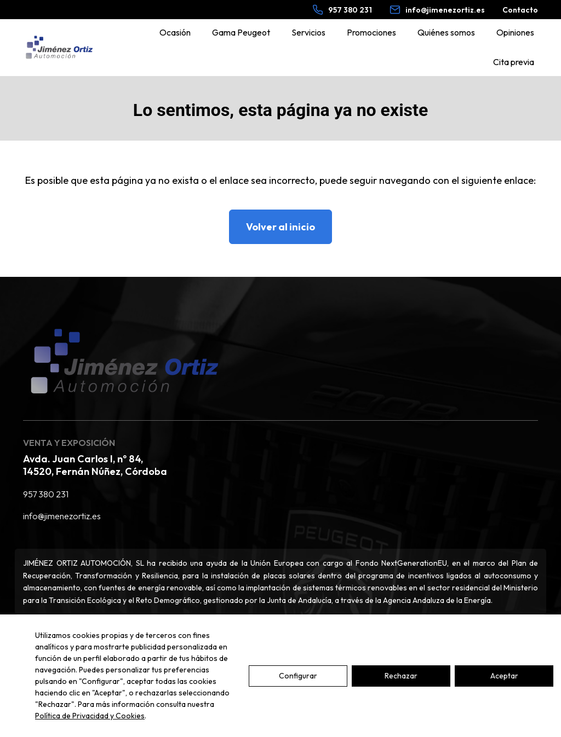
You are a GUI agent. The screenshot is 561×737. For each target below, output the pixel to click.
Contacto (520, 10)
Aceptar (504, 676)
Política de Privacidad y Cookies (90, 716)
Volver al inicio (280, 226)
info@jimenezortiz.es (62, 515)
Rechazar (401, 676)
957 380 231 (45, 494)
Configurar (298, 676)
